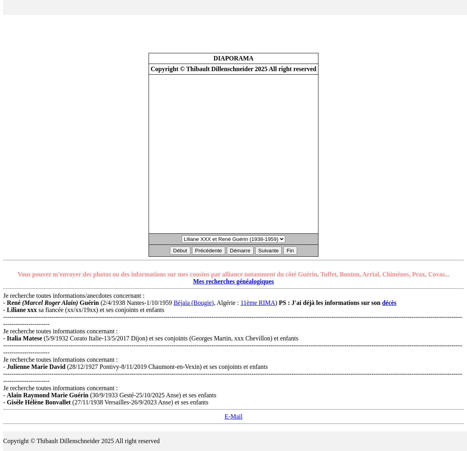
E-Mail (233, 416)
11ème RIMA (258, 302)
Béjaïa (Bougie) (193, 302)
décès (389, 302)
